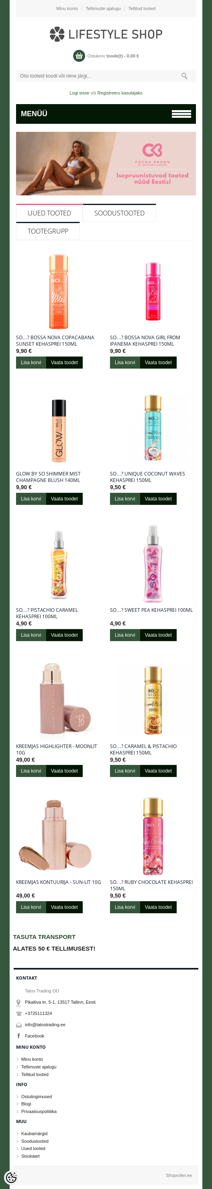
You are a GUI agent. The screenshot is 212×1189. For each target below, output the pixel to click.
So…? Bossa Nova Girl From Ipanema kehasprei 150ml (145, 340)
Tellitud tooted (142, 8)
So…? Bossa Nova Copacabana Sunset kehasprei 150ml (55, 340)
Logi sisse (80, 92)
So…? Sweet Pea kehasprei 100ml (151, 610)
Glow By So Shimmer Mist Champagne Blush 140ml (48, 477)
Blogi (26, 1103)
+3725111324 (38, 1013)
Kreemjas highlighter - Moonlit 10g (56, 749)
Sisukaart (30, 1156)
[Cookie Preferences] (11, 1178)
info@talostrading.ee (45, 1024)
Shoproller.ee (179, 1175)
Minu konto (67, 8)
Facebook (34, 1035)
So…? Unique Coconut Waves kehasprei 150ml (147, 477)
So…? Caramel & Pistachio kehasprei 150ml (143, 749)
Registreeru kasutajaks (120, 92)
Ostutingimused (36, 1096)
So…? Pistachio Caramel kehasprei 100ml (47, 613)
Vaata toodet (64, 362)
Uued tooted (49, 213)
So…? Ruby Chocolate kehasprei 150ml (151, 885)
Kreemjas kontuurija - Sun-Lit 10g (58, 882)
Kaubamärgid (34, 1133)
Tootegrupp (48, 231)
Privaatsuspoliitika (39, 1111)
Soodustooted (119, 213)
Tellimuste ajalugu (103, 8)
